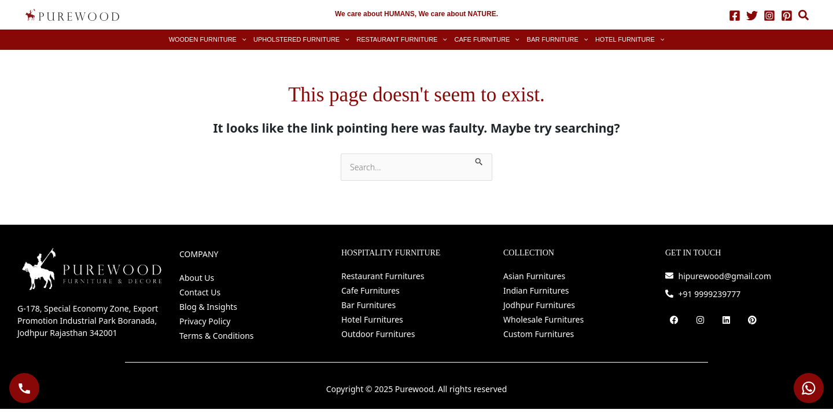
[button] (804, 16)
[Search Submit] (479, 159)
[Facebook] (734, 15)
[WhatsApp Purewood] (809, 388)
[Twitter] (752, 15)
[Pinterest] (787, 15)
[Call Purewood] (24, 388)
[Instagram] (769, 15)
